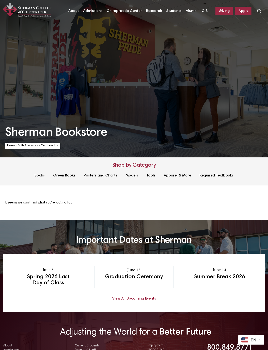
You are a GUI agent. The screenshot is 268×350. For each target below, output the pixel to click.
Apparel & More (177, 176)
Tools (150, 176)
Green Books (64, 176)
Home (11, 145)
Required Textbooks (217, 176)
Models (132, 176)
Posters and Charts (100, 176)
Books (40, 176)
